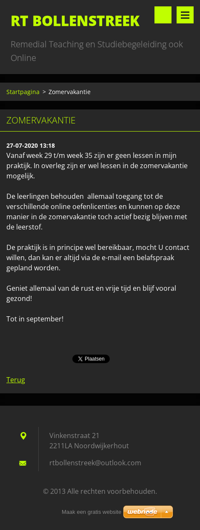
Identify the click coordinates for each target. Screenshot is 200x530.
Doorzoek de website (162, 14)
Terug (15, 379)
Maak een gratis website (91, 512)
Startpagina (23, 92)
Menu (185, 14)
